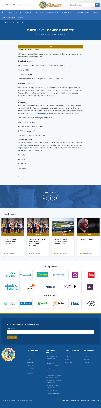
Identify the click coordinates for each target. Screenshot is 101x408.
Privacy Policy (95, 400)
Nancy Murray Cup (51, 390)
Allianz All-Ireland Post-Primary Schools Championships (52, 368)
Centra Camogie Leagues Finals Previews (10, 241)
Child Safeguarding (8, 17)
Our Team (67, 357)
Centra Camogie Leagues (53, 393)
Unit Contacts (68, 362)
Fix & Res (38, 12)
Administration (51, 12)
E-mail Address (11, 328)
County (13, 234)
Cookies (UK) (85, 400)
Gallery (96, 12)
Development (66, 12)
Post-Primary (30, 371)
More (20, 17)
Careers (67, 359)
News (17, 12)
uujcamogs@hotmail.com (28, 148)
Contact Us (68, 354)
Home (10, 12)
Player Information (82, 12)
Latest (50, 46)
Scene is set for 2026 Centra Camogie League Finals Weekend (37, 242)
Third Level (30, 373)
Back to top (65, 400)
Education (30, 365)
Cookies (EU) (75, 400)
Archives (48, 373)
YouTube (86, 362)
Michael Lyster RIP (87, 239)
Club (28, 357)
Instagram (86, 359)
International (30, 368)
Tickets (26, 12)
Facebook (86, 357)
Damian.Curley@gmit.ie (36, 113)
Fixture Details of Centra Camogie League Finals (61, 241)
